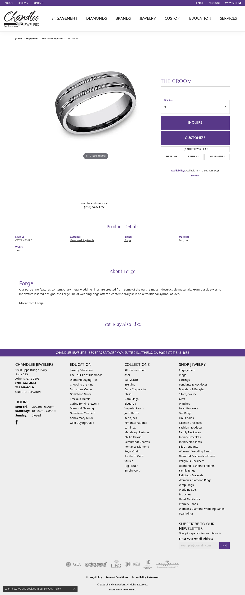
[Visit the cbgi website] (116, 564)
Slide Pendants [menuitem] (188, 446)
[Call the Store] (25, 383)
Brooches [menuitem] (185, 494)
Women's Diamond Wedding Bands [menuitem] (202, 509)
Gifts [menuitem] (182, 399)
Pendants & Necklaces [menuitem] (193, 384)
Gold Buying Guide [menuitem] (82, 423)
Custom (172, 18)
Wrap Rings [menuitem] (186, 485)
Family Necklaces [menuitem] (190, 432)
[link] (8, 3)
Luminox (130, 427)
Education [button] (200, 18)
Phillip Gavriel (133, 437)
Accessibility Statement (145, 577)
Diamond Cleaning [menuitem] (82, 408)
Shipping (171, 156)
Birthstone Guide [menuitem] (81, 389)
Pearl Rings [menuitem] (186, 513)
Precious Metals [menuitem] (80, 399)
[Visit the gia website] (73, 564)
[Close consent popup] (74, 589)
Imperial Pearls (134, 408)
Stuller (128, 461)
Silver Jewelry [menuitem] (187, 394)
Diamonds (96, 18)
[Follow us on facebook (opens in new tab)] (16, 422)
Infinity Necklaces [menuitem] (190, 442)
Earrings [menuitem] (184, 380)
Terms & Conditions (117, 577)
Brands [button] (123, 18)
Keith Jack (130, 418)
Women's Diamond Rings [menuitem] (195, 480)
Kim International (135, 423)
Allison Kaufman (134, 370)
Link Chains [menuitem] (186, 418)
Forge (127, 240)
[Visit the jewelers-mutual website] (96, 564)
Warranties (217, 156)
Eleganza (130, 403)
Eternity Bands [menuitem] (188, 504)
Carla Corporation (135, 389)
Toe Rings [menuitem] (185, 413)
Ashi (127, 375)
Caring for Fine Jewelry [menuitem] (84, 403)
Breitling (129, 384)
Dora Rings (131, 399)
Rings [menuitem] (182, 375)
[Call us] (24, 387)
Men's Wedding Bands (52, 38)
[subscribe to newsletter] (224, 545)
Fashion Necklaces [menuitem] (191, 427)
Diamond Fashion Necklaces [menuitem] (197, 456)
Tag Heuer (131, 466)
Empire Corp (132, 470)
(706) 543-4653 (94, 207)
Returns (193, 156)
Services (228, 18)
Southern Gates (134, 456)
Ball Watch (131, 380)
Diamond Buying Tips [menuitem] (83, 380)
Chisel (128, 394)
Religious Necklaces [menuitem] (191, 461)
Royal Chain (132, 451)
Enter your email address (196, 538)
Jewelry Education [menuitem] (81, 370)
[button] (199, 3)
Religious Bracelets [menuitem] (191, 475)
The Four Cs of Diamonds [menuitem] (86, 375)
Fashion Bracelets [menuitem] (190, 423)
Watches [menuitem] (184, 403)
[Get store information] (28, 392)
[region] (95, 122)
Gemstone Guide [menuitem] (81, 394)
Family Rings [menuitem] (187, 470)
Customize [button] (195, 138)
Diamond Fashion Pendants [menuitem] (197, 466)
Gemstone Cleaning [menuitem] (82, 413)
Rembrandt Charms (137, 442)
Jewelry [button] (148, 18)
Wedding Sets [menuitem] (188, 489)
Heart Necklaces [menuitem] (189, 499)
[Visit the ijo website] (132, 564)
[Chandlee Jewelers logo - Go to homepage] (22, 18)
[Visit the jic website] (148, 564)
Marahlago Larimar (136, 432)
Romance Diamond (136, 446)
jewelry (18, 38)
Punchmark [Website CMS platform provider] (129, 589)
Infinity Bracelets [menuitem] (190, 437)
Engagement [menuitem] (187, 370)
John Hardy (131, 413)
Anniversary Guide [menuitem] (82, 418)
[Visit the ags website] (167, 564)
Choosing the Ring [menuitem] (82, 384)
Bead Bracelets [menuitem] (188, 408)
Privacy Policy (94, 577)
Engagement (32, 38)
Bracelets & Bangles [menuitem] (192, 389)
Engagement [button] (64, 18)
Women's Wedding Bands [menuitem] (195, 451)
